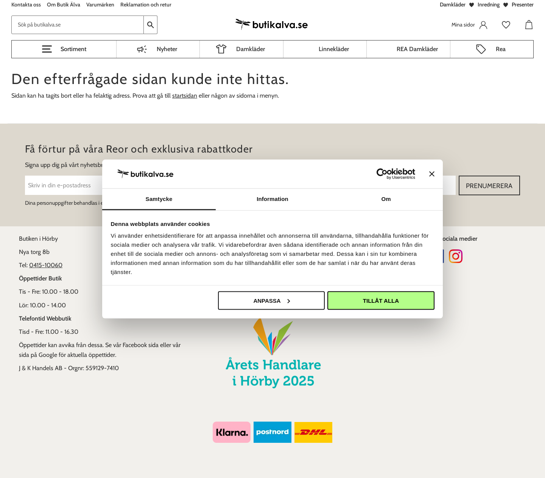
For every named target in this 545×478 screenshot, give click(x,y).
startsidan (184, 95)
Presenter (523, 4)
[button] (64, 49)
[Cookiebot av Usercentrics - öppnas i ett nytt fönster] (382, 173)
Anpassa (271, 300)
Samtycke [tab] (159, 199)
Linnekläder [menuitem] (334, 49)
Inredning (489, 4)
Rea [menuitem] (501, 49)
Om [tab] (386, 199)
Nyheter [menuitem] (167, 49)
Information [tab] (272, 199)
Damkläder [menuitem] (250, 49)
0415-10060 (45, 265)
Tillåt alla (381, 300)
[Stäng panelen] (431, 173)
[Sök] (150, 25)
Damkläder (453, 4)
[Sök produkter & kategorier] (77, 25)
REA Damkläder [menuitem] (417, 49)
